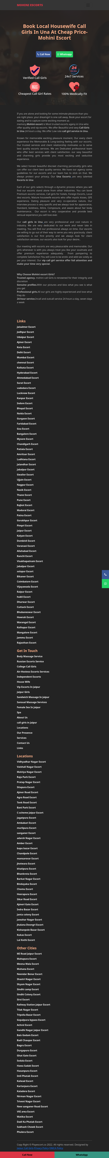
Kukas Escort (24, 934)
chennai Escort (25, 362)
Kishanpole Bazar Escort (31, 929)
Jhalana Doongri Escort (30, 924)
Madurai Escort (25, 510)
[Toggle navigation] (88, 5)
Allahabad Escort (26, 551)
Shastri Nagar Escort (29, 979)
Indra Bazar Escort (27, 909)
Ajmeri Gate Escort (27, 904)
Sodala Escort (24, 1060)
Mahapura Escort (27, 958)
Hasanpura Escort (27, 1070)
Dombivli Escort (26, 540)
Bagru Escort (24, 1045)
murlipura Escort (26, 828)
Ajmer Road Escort (27, 792)
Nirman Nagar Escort (29, 1096)
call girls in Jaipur (27, 722)
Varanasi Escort (26, 545)
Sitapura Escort (26, 787)
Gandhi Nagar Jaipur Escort (32, 1030)
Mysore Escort (25, 439)
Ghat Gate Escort (26, 1055)
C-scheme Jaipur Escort (30, 812)
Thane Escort (24, 495)
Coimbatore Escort (27, 581)
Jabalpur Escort (26, 469)
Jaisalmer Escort (26, 326)
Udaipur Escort (25, 337)
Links (20, 748)
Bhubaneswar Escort (29, 612)
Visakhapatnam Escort (30, 561)
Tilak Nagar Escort (27, 1009)
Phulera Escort (25, 1132)
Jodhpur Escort (25, 332)
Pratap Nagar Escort (28, 782)
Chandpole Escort (27, 853)
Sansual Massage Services (32, 702)
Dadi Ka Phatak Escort (29, 1121)
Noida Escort (24, 413)
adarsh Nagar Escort (29, 838)
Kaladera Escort (26, 1091)
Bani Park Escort (26, 807)
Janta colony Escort (28, 914)
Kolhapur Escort (26, 627)
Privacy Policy (41, 1148)
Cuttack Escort (25, 607)
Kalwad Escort (25, 1081)
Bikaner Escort (25, 576)
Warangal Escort (26, 622)
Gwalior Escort (25, 474)
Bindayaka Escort (27, 884)
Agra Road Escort (27, 797)
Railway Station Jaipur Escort (33, 1004)
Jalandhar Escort (26, 464)
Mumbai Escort (25, 357)
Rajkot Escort (24, 505)
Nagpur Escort (25, 484)
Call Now (43, 54)
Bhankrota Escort (27, 873)
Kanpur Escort (25, 398)
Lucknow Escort (26, 393)
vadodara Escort (26, 388)
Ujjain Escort (24, 479)
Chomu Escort (25, 889)
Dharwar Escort (26, 602)
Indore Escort (24, 403)
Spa (19, 712)
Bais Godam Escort (27, 1035)
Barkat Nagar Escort (28, 878)
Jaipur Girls (23, 692)
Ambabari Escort (26, 822)
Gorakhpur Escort (27, 520)
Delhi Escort (24, 352)
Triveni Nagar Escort (28, 1101)
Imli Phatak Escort (27, 1076)
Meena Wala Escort (28, 963)
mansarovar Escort (28, 858)
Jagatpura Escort (26, 817)
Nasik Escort (24, 489)
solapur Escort (25, 571)
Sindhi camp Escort (28, 989)
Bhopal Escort (25, 408)
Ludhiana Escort (26, 459)
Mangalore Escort (27, 632)
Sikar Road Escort (27, 899)
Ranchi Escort (24, 556)
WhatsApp (82, 1154)
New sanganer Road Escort (32, 1106)
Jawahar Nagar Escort (29, 919)
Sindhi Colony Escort (29, 994)
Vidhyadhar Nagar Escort (31, 761)
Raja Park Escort (26, 777)
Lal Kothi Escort (26, 940)
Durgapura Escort (27, 1050)
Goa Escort (23, 428)
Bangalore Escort (27, 433)
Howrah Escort (25, 617)
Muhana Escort (25, 969)
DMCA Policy (56, 1148)
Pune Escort (24, 500)
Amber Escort (24, 843)
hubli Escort (24, 596)
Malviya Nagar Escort (29, 772)
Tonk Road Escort (27, 802)
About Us (22, 717)
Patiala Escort (25, 449)
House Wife (23, 681)
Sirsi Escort (23, 999)
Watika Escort (25, 1116)
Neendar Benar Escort (29, 974)
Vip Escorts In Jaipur (28, 687)
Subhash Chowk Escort (30, 1126)
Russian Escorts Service (30, 661)
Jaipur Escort (24, 530)
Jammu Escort (25, 637)
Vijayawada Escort (27, 586)
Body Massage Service (29, 656)
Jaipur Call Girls (25, 1148)
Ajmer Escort (24, 342)
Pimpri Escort (24, 525)
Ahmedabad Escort (28, 377)
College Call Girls (26, 666)
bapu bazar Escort (27, 848)
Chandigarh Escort (27, 444)
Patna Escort (24, 515)
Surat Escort (24, 382)
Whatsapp (64, 54)
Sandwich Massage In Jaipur (33, 697)
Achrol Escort (24, 1025)
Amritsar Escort (26, 454)
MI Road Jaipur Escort (29, 953)
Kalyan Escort (25, 535)
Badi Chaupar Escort (28, 1040)
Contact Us (23, 743)
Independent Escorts (29, 676)
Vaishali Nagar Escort (29, 766)
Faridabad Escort (26, 423)
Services (21, 737)
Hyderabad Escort (27, 372)
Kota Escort (23, 347)
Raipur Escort (24, 591)
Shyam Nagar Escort (28, 984)
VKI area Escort (25, 1111)
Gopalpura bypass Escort (31, 1019)
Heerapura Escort (27, 894)
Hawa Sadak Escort (28, 1065)
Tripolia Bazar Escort (29, 1014)
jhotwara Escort (26, 863)
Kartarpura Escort (27, 1086)
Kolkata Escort (25, 367)
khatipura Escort (26, 868)
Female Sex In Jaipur (29, 707)
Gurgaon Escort (26, 418)
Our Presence (24, 732)
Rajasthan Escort (26, 642)
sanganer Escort (26, 833)
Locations (22, 727)
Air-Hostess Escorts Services (33, 671)
